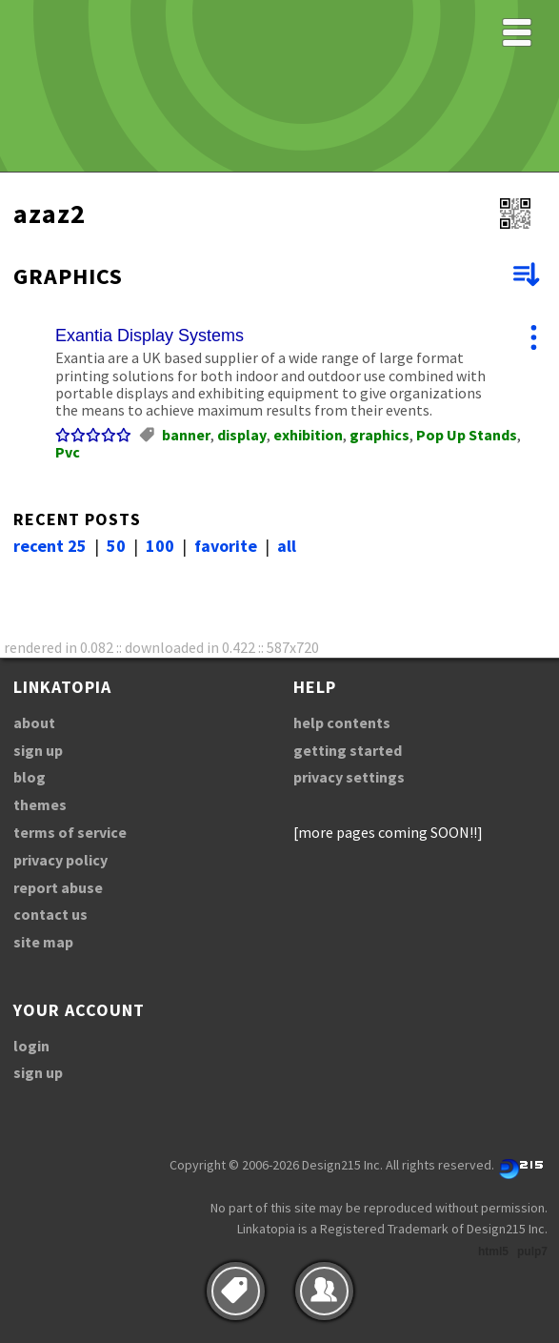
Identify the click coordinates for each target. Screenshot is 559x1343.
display (242, 434)
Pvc (67, 451)
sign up (38, 750)
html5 (493, 1251)
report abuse (58, 887)
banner (186, 434)
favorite (225, 546)
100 (160, 546)
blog (29, 776)
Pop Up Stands (466, 434)
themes (40, 804)
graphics (379, 434)
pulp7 (532, 1251)
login (31, 1045)
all (286, 546)
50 (116, 546)
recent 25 (50, 546)
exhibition (308, 434)
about (34, 722)
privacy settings (349, 776)
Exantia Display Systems (149, 335)
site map (43, 941)
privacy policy (60, 859)
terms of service (70, 832)
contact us (50, 914)
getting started (347, 750)
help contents (341, 722)
